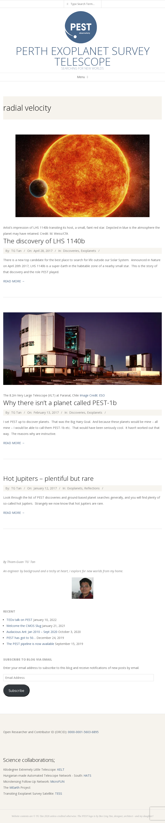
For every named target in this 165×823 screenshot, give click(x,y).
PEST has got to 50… (21, 638)
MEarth (14, 787)
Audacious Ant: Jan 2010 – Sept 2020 (31, 632)
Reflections (92, 488)
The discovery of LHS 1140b (44, 240)
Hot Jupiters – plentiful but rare (48, 478)
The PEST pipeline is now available (30, 644)
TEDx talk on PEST (19, 620)
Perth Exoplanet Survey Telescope (83, 56)
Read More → (14, 281)
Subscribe (16, 690)
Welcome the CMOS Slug (23, 626)
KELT (60, 769)
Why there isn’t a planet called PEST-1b (60, 402)
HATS (87, 775)
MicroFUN (57, 781)
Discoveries (71, 251)
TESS (58, 793)
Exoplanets (88, 251)
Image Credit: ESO (92, 395)
